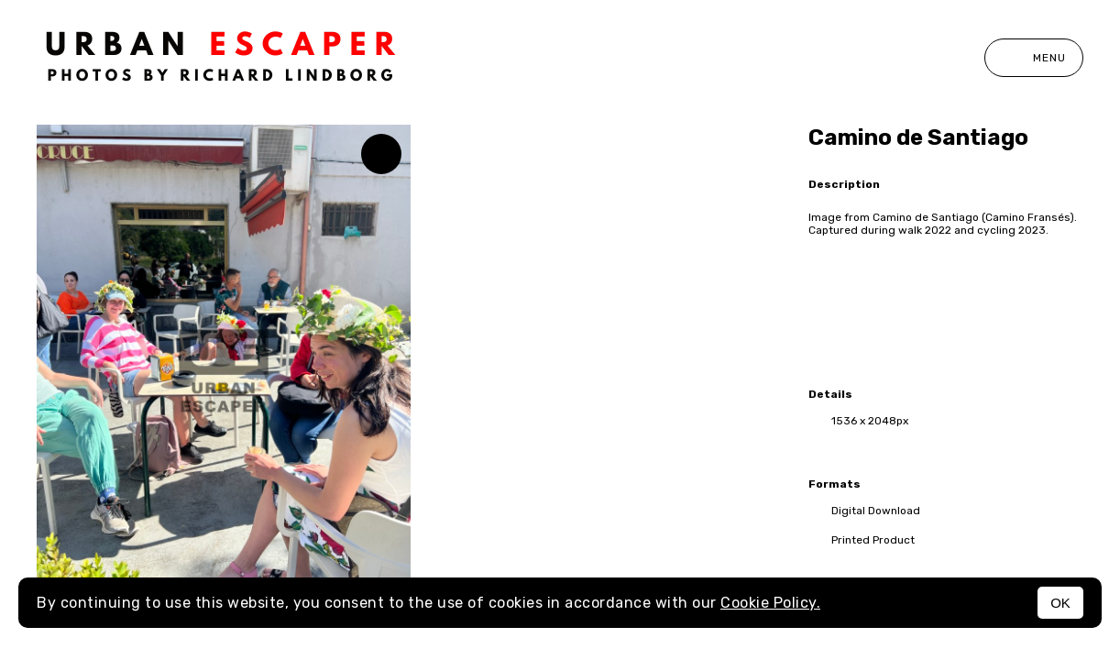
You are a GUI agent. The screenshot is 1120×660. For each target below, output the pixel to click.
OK (1060, 602)
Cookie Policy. (770, 602)
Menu (1034, 58)
